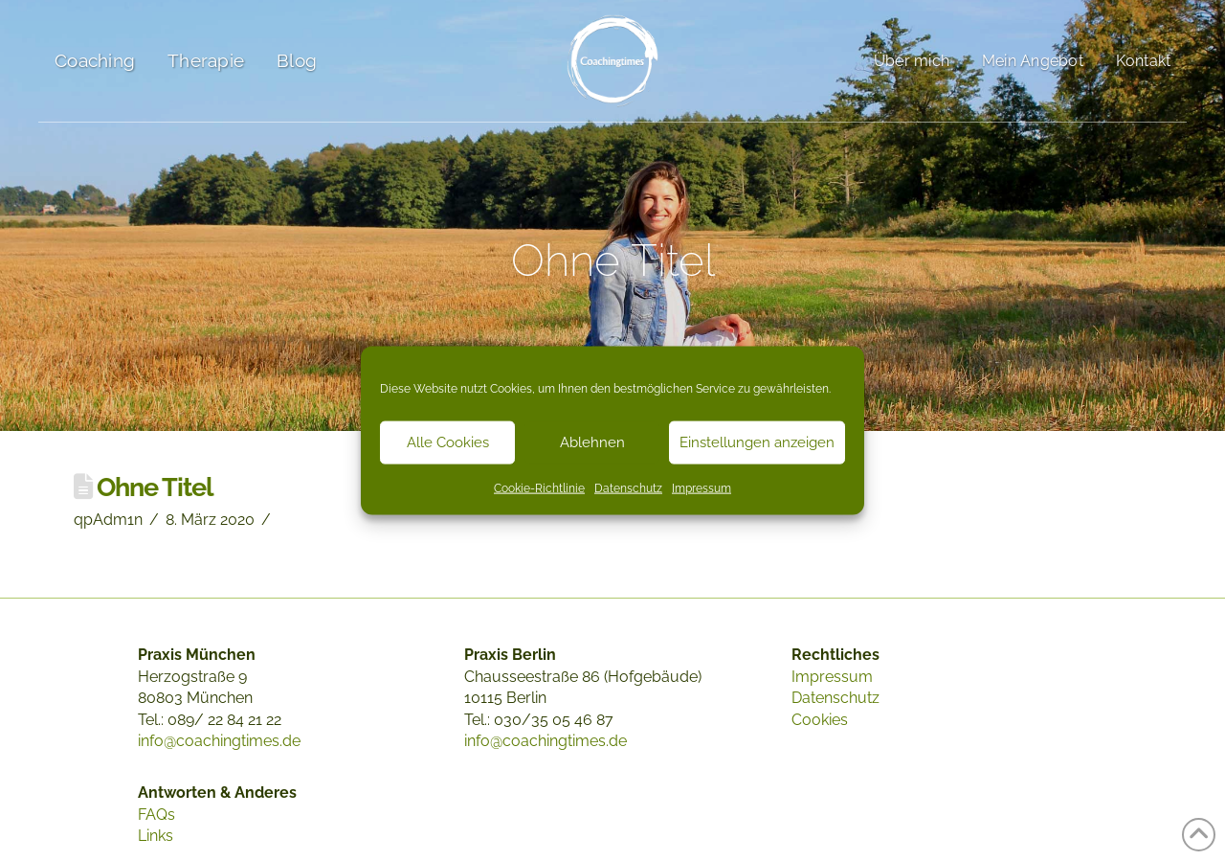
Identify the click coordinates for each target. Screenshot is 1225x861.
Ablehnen (592, 442)
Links (155, 836)
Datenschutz (628, 487)
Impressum (701, 487)
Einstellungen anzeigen (757, 442)
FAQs (156, 814)
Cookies (819, 720)
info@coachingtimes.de (219, 741)
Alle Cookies (448, 442)
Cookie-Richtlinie (539, 487)
